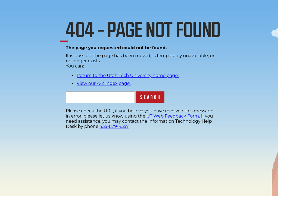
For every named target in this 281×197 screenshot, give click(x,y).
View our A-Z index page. (104, 83)
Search (150, 97)
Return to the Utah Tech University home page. (128, 75)
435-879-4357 (114, 126)
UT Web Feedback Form (172, 116)
